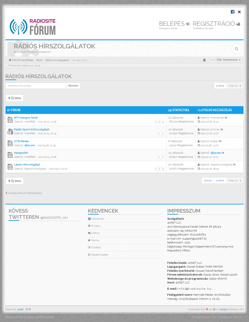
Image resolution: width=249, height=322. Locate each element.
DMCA (93, 233)
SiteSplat (224, 309)
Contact (94, 247)
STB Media (21, 141)
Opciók (208, 180)
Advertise (96, 218)
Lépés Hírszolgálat (27, 164)
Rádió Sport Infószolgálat (31, 129)
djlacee (29, 145)
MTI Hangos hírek (26, 117)
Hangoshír (21, 152)
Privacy (94, 225)
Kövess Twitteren (38, 214)
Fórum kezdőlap (22, 60)
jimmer (215, 129)
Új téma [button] (14, 98)
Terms (93, 240)
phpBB (21, 309)
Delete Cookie (98, 254)
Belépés (174, 23)
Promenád (217, 117)
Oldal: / (234, 85)
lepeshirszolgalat (35, 168)
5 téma (220, 85)
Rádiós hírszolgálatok (38, 76)
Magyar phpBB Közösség (40, 317)
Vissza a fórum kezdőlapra (23, 193)
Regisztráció (216, 23)
